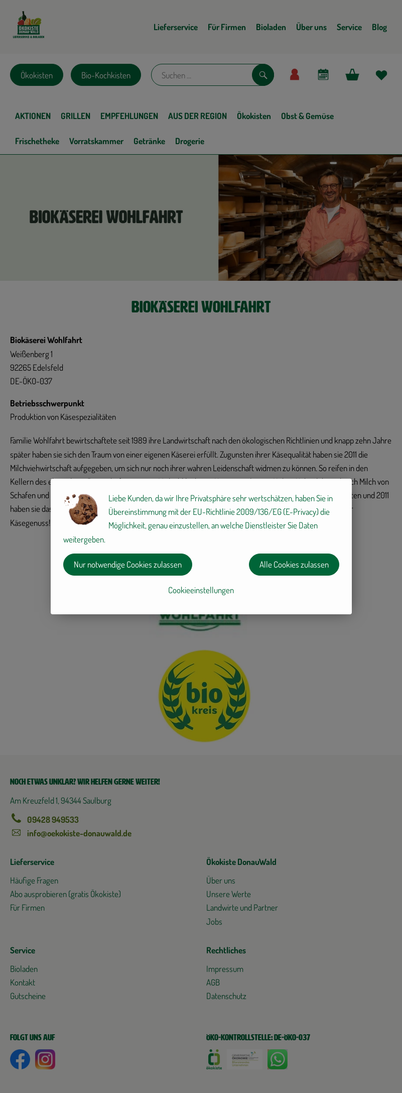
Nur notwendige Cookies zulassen (128, 564)
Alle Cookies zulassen (294, 564)
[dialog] (201, 546)
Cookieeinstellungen (201, 590)
